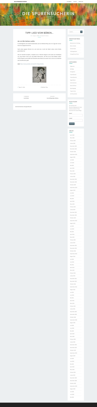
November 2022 (73, 248)
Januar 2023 (72, 242)
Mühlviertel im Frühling (75, 43)
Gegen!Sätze (72, 80)
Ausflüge (72, 69)
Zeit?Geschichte (73, 93)
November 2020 (73, 314)
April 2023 (72, 234)
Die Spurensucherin (20, 1)
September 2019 (73, 353)
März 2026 (72, 137)
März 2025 (72, 171)
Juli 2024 (72, 193)
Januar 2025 (72, 176)
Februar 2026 (73, 140)
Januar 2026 (72, 143)
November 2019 (73, 347)
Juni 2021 (72, 295)
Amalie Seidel (73, 48)
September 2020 (73, 320)
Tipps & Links (21, 87)
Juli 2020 (72, 325)
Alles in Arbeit (73, 46)
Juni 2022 (72, 262)
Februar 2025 (73, 173)
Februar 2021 (73, 306)
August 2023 (72, 223)
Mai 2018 (72, 397)
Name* (75, 115)
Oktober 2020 (73, 317)
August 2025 (72, 157)
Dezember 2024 (73, 179)
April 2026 (72, 135)
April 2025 (72, 168)
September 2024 (73, 187)
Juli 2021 (72, 292)
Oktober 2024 (73, 184)
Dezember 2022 (73, 245)
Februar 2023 (73, 239)
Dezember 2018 (73, 377)
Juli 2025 (72, 160)
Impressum (81, 1)
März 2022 (72, 270)
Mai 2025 (72, 165)
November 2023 (73, 215)
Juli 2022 (72, 259)
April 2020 (72, 333)
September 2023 (73, 220)
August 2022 (72, 256)
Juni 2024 (72, 195)
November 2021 (73, 281)
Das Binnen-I (69, 1)
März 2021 (72, 303)
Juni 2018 (72, 394)
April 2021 (72, 300)
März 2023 (72, 237)
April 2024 (72, 201)
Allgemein (72, 66)
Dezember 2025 (73, 146)
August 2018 (72, 388)
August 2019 (72, 355)
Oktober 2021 (73, 284)
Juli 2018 (72, 391)
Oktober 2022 (73, 251)
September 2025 (73, 154)
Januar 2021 (72, 308)
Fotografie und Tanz (74, 54)
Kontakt (75, 1)
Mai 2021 (72, 297)
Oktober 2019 (73, 350)
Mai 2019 (72, 364)
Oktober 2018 (73, 383)
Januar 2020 (72, 342)
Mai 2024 (72, 198)
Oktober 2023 (73, 217)
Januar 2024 (72, 209)
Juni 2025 (72, 162)
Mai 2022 (72, 264)
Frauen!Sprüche (73, 77)
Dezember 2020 (73, 311)
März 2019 (72, 369)
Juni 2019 (72, 361)
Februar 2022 (73, 273)
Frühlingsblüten (73, 51)
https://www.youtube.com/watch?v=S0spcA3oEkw (32, 64)
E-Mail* (75, 120)
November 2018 (73, 380)
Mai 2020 (72, 331)
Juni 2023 (72, 229)
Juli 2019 (72, 358)
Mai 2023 (72, 231)
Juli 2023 (72, 226)
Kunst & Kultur (73, 85)
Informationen (73, 82)
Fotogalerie (72, 71)
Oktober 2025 (73, 151)
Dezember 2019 (73, 344)
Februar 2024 (73, 206)
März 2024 (72, 204)
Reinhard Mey (44, 87)
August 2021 (72, 289)
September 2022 (73, 253)
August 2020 (72, 322)
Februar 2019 (73, 372)
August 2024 (72, 190)
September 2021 (73, 286)
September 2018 (73, 386)
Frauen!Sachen (73, 74)
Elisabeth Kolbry (44, 35)
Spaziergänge (73, 88)
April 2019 (72, 366)
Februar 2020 (73, 339)
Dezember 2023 (73, 212)
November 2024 (73, 182)
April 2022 (72, 267)
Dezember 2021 (73, 278)
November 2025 (73, 148)
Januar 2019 (72, 375)
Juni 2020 (72, 328)
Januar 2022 (72, 275)
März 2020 (72, 336)
